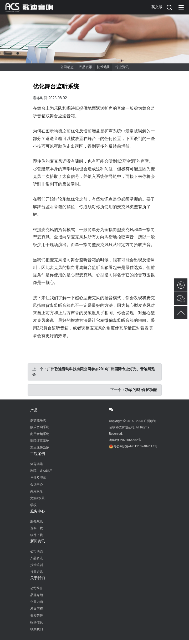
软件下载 (36, 535)
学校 (33, 505)
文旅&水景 (37, 498)
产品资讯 (85, 67)
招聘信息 (36, 622)
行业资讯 (122, 67)
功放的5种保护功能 (141, 390)
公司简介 (36, 588)
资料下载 (36, 528)
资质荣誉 (36, 615)
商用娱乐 (36, 491)
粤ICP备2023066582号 (125, 440)
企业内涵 (36, 602)
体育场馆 (36, 464)
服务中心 (37, 511)
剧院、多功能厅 (41, 471)
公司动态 (67, 67)
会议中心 (36, 484)
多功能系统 (38, 420)
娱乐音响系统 (39, 427)
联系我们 (36, 629)
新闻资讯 (37, 541)
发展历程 (36, 609)
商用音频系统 (39, 434)
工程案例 (37, 454)
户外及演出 (38, 477)
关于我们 (37, 578)
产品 (34, 410)
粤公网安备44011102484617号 (135, 446)
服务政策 (36, 521)
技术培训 (103, 67)
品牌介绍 (36, 595)
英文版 (156, 7)
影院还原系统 (39, 441)
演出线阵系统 (39, 447)
